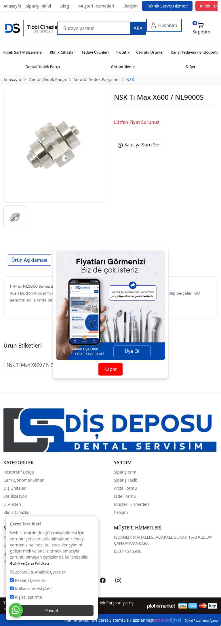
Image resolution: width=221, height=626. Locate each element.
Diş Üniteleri (15, 488)
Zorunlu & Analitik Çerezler (37, 572)
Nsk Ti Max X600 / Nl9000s (35, 365)
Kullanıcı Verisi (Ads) (31, 588)
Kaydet (51, 610)
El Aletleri (12, 504)
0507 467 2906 (127, 551)
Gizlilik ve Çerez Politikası (29, 563)
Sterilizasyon (15, 496)
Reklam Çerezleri (28, 580)
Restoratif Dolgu (18, 472)
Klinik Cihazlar (16, 512)
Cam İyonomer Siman (23, 480)
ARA (138, 28)
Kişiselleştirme (26, 597)
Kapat (110, 369)
